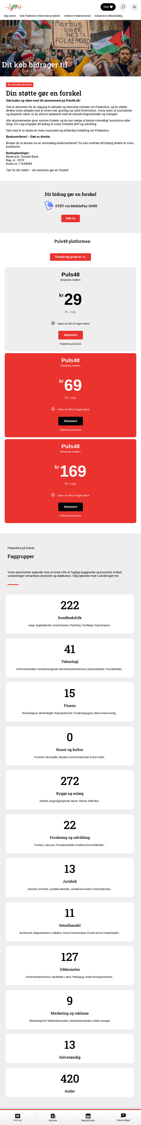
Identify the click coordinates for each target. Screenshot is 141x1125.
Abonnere (70, 335)
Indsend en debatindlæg (108, 15)
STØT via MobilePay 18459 (76, 206)
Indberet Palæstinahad (77, 15)
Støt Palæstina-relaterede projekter (40, 15)
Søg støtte (10, 15)
